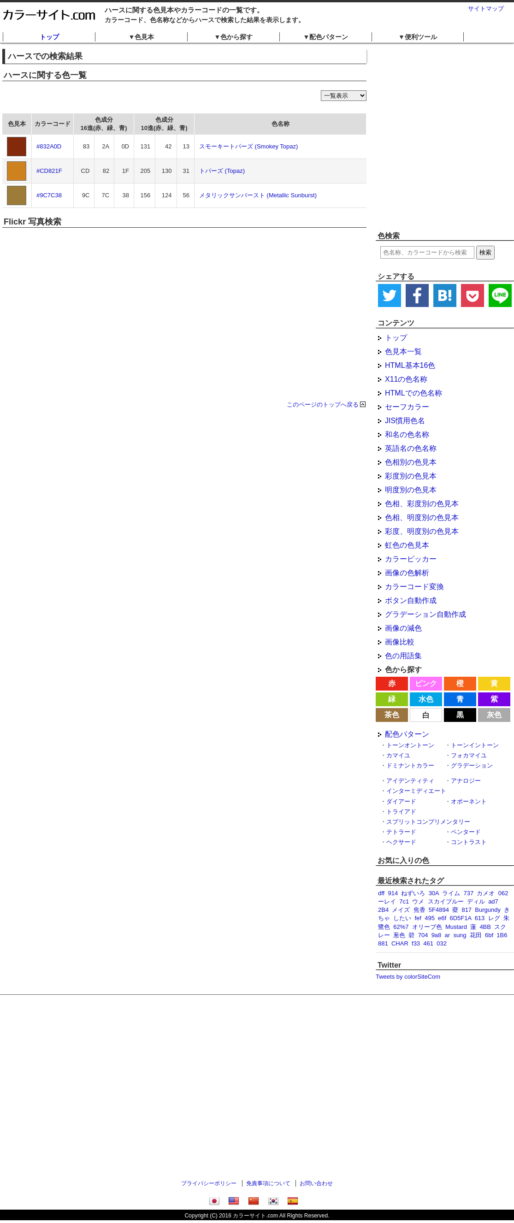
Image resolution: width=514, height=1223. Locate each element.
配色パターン (407, 734)
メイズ (401, 909)
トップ (49, 37)
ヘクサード (401, 842)
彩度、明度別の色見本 (422, 531)
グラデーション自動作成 (425, 614)
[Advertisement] (86, 137)
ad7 (493, 901)
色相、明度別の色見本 (422, 517)
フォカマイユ (469, 755)
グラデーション (472, 765)
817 (466, 909)
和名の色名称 (407, 434)
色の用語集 (403, 656)
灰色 (494, 715)
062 (503, 893)
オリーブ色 (427, 926)
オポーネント (469, 801)
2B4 (383, 909)
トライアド (401, 811)
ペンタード (466, 831)
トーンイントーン (475, 745)
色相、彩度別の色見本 (422, 504)
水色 (426, 699)
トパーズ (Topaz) (222, 170)
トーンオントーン (410, 745)
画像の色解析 (407, 573)
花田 (476, 935)
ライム (451, 893)
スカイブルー (446, 901)
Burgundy (488, 909)
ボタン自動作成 (411, 600)
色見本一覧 (403, 351)
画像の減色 (403, 628)
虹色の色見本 (407, 545)
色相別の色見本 (411, 462)
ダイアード (401, 801)
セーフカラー (407, 407)
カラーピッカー (411, 559)
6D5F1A (460, 918)
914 (393, 893)
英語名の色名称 (411, 448)
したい (402, 918)
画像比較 (399, 642)
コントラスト (469, 842)
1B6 (501, 935)
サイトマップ (486, 8)
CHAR (399, 943)
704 (423, 935)
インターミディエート (416, 790)
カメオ (486, 893)
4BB (485, 926)
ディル (476, 901)
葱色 (399, 935)
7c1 (404, 901)
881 (383, 943)
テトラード (401, 831)
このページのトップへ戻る (323, 404)
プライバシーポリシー (208, 1183)
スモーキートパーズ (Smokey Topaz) (248, 146)
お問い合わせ (316, 1183)
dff (381, 893)
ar (447, 935)
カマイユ (398, 755)
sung (459, 935)
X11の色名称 (406, 379)
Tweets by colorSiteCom (408, 976)
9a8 (436, 935)
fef (417, 918)
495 (430, 918)
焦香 (419, 909)
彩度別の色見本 (411, 476)
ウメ (418, 901)
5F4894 (439, 909)
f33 (416, 943)
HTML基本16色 (410, 365)
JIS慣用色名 (405, 421)
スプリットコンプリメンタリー (428, 821)
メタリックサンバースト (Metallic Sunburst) (258, 195)
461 (428, 943)
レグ (494, 918)
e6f (442, 918)
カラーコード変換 (414, 587)
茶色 (391, 715)
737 (469, 893)
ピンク (426, 683)
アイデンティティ (410, 780)
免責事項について (268, 1183)
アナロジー (466, 780)
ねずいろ (413, 893)
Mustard (456, 926)
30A (434, 893)
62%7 (400, 926)
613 (480, 918)
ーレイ (387, 901)
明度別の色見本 (411, 490)
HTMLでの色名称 (413, 393)
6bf (489, 935)
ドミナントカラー (410, 765)
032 (442, 943)
